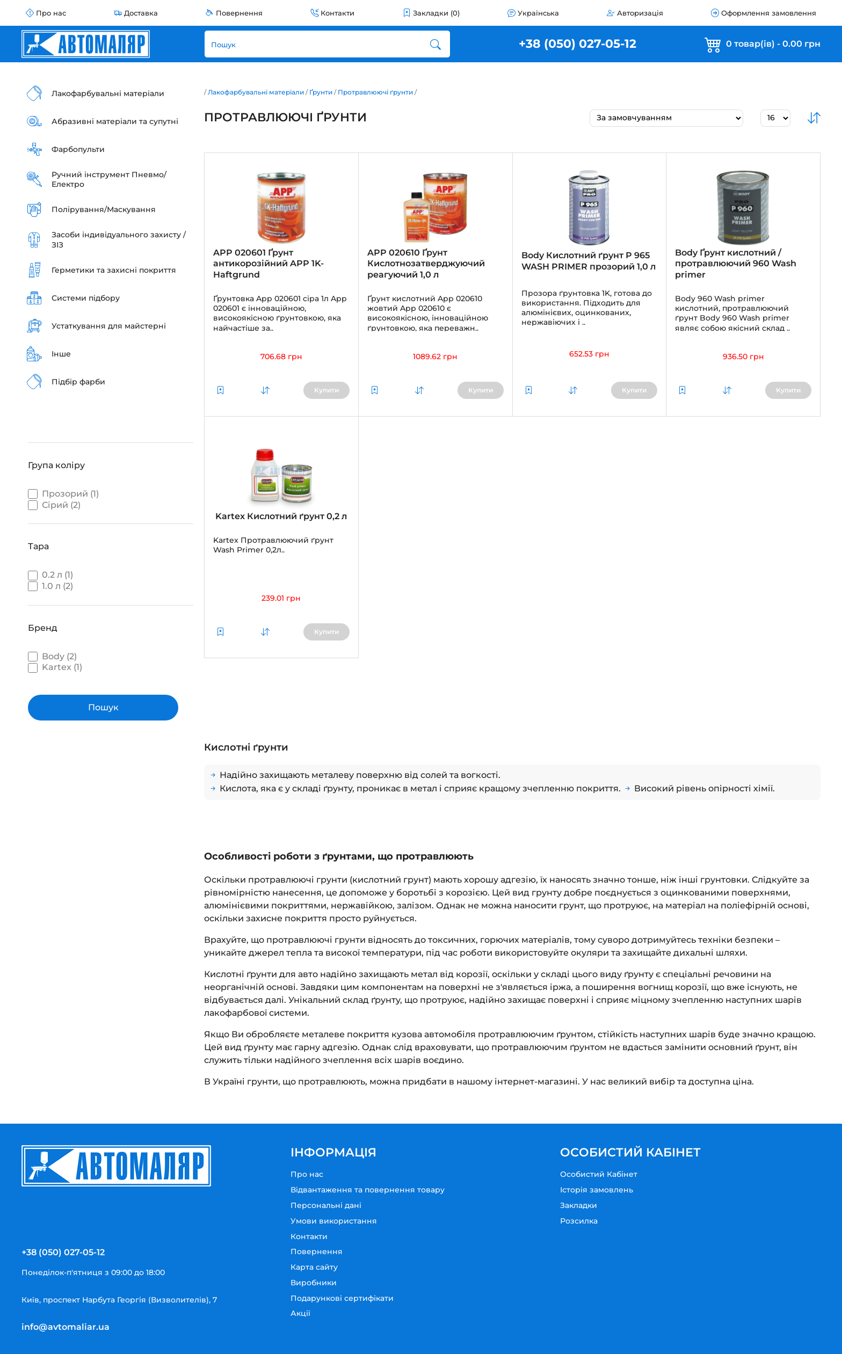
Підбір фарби (78, 382)
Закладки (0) (436, 13)
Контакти (337, 13)
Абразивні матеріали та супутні (115, 121)
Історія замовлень (596, 1190)
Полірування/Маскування (104, 209)
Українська (538, 13)
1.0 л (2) (50, 586)
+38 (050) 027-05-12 (577, 44)
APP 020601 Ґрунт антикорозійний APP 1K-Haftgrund (268, 263)
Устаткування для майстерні (109, 326)
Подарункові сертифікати (342, 1298)
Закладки (578, 1205)
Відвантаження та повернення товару (368, 1190)
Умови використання (334, 1221)
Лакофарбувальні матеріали (108, 93)
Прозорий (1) (63, 494)
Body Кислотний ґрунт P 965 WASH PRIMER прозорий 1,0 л (588, 261)
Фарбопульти (78, 149)
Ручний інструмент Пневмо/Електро (109, 179)
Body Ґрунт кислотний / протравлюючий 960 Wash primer (735, 263)
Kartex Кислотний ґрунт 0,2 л (281, 516)
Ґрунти (320, 92)
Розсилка (579, 1221)
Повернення (239, 13)
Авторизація (640, 13)
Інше (61, 354)
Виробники (314, 1282)
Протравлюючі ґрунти (375, 92)
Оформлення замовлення (768, 13)
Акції (300, 1313)
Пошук (103, 707)
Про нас (51, 13)
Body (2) (52, 656)
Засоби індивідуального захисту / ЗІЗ (119, 239)
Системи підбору (86, 298)
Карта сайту (314, 1267)
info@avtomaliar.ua (65, 1327)
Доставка (141, 13)
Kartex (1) (55, 667)
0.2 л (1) (50, 575)
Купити (326, 390)
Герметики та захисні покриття (114, 270)
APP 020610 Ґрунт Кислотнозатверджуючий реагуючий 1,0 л (426, 263)
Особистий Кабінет (598, 1174)
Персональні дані (326, 1205)
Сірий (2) (54, 505)
